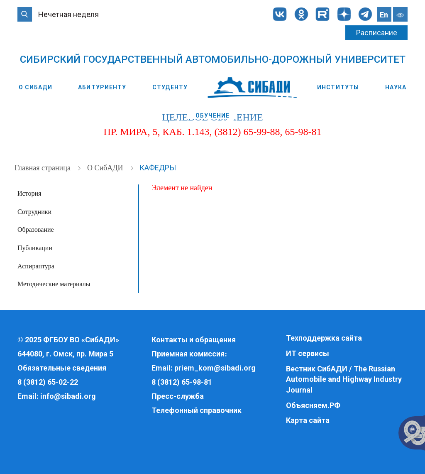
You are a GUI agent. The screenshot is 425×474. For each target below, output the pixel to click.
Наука (396, 87)
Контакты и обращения (193, 339)
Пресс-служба (177, 396)
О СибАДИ (35, 87)
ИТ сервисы (307, 353)
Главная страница (43, 168)
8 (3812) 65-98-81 (181, 382)
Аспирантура (35, 266)
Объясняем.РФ (313, 405)
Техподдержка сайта (324, 338)
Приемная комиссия (188, 353)
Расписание (376, 32)
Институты (338, 87)
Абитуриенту (102, 87)
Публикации (34, 247)
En (384, 14)
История (29, 193)
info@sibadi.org (68, 396)
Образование (35, 229)
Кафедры (157, 167)
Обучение (212, 115)
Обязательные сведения (61, 367)
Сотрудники (34, 211)
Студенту (170, 87)
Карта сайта (308, 420)
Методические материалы (53, 283)
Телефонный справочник (196, 410)
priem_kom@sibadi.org (215, 367)
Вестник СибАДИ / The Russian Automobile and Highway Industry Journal (344, 379)
